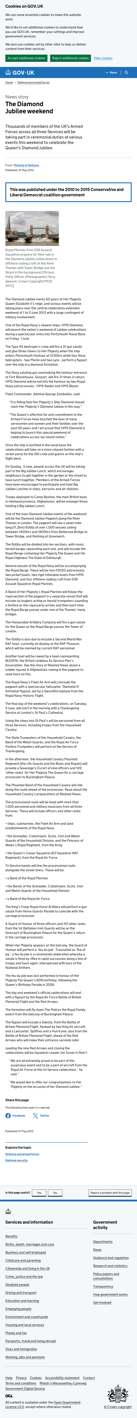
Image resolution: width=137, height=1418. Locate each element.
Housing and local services (24, 1325)
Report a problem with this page (110, 1192)
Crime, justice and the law (24, 1276)
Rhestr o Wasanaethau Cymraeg (63, 1383)
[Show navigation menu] (111, 72)
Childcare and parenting (23, 1260)
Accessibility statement (62, 1378)
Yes (41, 1192)
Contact (89, 1378)
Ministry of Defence (26, 165)
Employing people (18, 1309)
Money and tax (16, 1333)
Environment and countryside (26, 1317)
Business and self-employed (25, 1252)
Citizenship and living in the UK (27, 1268)
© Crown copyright (118, 1407)
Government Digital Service (25, 1389)
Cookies (36, 1378)
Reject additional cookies (70, 58)
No (57, 1192)
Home (9, 82)
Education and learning (22, 1301)
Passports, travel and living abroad (30, 1341)
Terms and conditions (20, 1383)
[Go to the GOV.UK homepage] (19, 72)
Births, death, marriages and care (29, 1244)
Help (8, 1378)
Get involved (102, 1302)
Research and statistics (110, 1266)
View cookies (103, 58)
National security (16, 1160)
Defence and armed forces (33, 82)
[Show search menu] (126, 72)
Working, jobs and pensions (25, 1357)
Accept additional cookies (26, 58)
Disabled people (17, 1285)
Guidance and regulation (111, 1258)
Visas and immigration (21, 1349)
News (97, 1250)
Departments (103, 1242)
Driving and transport (20, 1293)
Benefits (11, 1236)
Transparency (103, 1286)
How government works (110, 1294)
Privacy (21, 1378)
